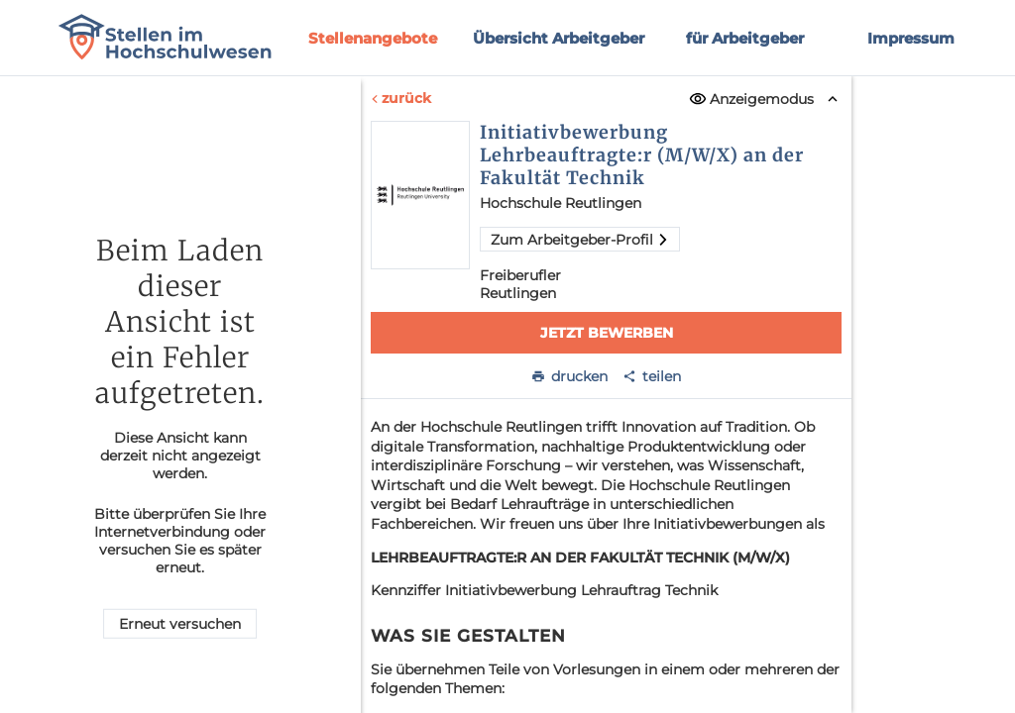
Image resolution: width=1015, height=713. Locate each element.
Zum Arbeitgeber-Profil (579, 240)
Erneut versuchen (180, 624)
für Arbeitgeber (745, 38)
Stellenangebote (372, 38)
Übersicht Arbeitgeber (558, 38)
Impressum (911, 38)
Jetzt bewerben (605, 333)
